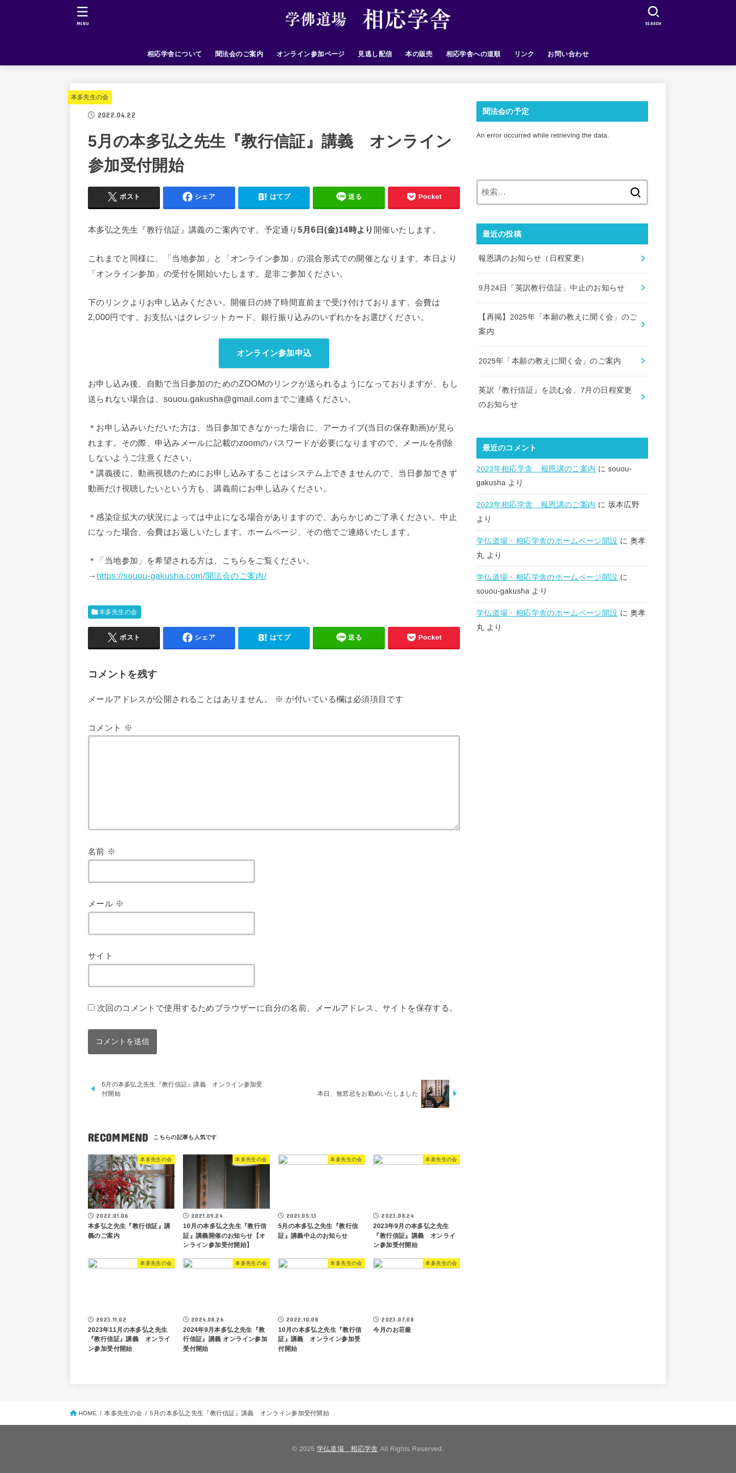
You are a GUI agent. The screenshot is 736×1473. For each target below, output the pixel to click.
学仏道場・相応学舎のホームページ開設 (547, 541)
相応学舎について (174, 54)
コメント (110, 727)
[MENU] (83, 15)
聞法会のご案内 (239, 54)
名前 (102, 851)
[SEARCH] (653, 15)
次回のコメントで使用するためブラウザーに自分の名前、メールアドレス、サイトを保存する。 (277, 1007)
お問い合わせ (567, 54)
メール (106, 903)
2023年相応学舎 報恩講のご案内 (535, 469)
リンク (524, 54)
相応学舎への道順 (473, 54)
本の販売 (419, 54)
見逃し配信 (375, 54)
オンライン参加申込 (274, 352)
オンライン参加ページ (311, 54)
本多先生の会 (90, 97)
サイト (100, 955)
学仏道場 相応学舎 (347, 1449)
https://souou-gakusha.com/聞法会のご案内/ (182, 575)
